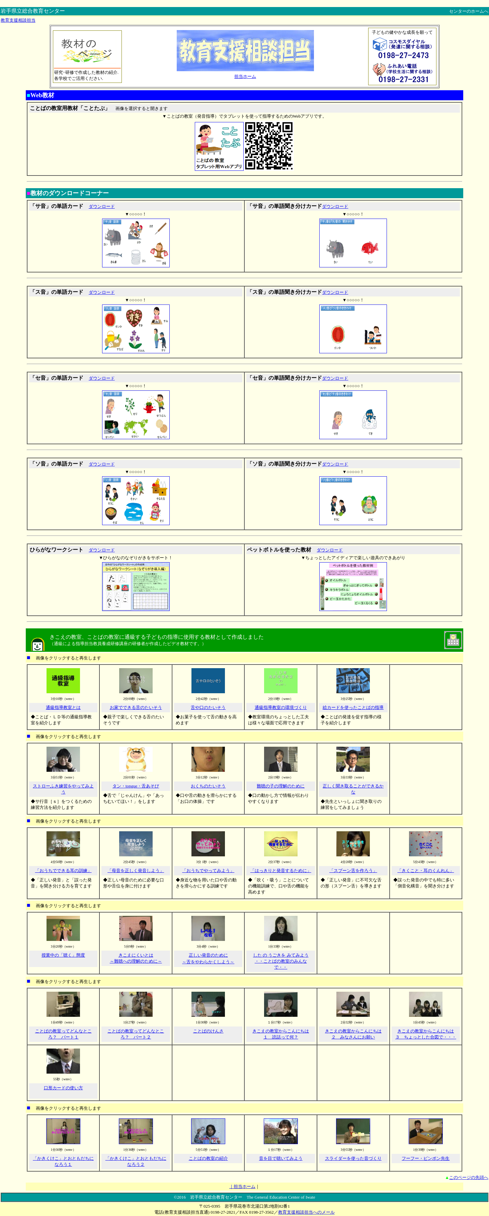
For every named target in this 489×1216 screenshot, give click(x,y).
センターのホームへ (468, 11)
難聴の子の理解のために (281, 785)
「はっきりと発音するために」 (280, 870)
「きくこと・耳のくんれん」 (425, 870)
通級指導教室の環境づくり (281, 707)
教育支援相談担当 (18, 20)
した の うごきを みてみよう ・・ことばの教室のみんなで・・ (281, 961)
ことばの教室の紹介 (208, 1158)
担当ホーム (245, 76)
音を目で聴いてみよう (281, 1158)
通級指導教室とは (63, 707)
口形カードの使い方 (63, 1087)
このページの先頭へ (468, 1177)
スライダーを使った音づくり (353, 1158)
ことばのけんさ (208, 1030)
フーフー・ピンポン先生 (426, 1158)
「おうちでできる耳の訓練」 (63, 870)
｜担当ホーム (242, 1186)
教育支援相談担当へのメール (306, 1212)
